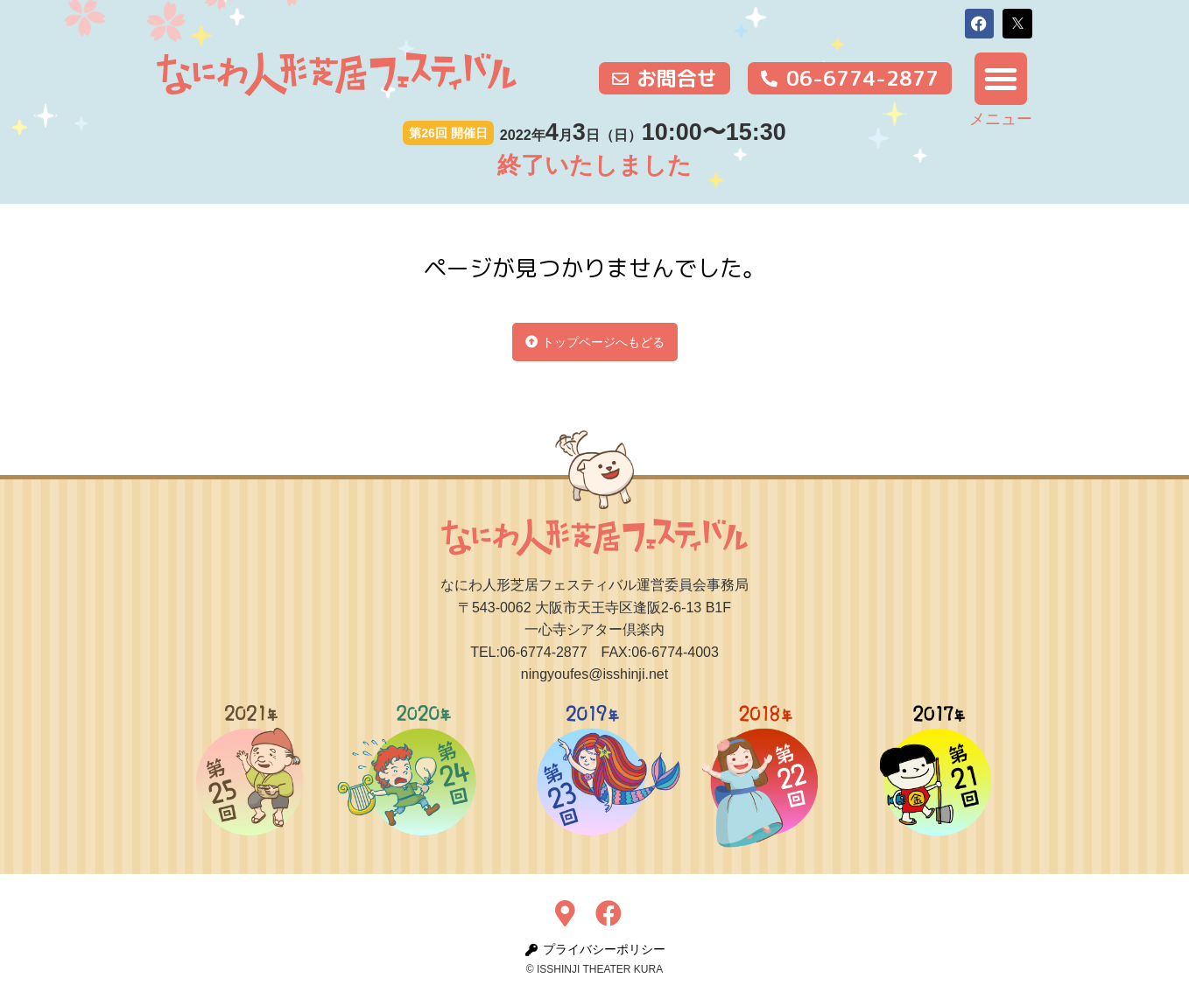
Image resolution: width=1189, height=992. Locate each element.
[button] (980, 23)
